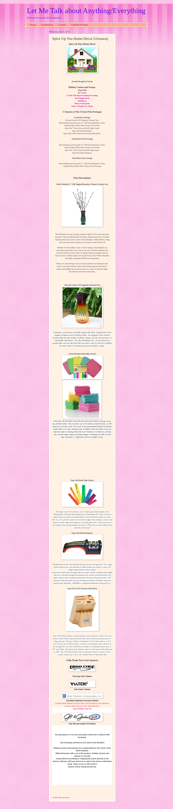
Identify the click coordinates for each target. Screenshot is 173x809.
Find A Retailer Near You (82, 709)
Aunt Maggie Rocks (82, 98)
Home (33, 24)
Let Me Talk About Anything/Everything (82, 95)
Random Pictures (79, 24)
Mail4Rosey (82, 101)
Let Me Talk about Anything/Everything (86, 11)
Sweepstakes (47, 24)
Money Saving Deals (82, 103)
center (80, 457)
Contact (62, 24)
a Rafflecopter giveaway (61, 797)
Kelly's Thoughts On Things (82, 106)
